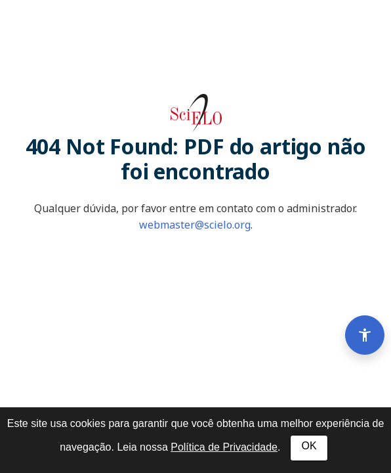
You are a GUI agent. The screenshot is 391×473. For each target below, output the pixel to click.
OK (308, 445)
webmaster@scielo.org (195, 224)
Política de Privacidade (224, 447)
